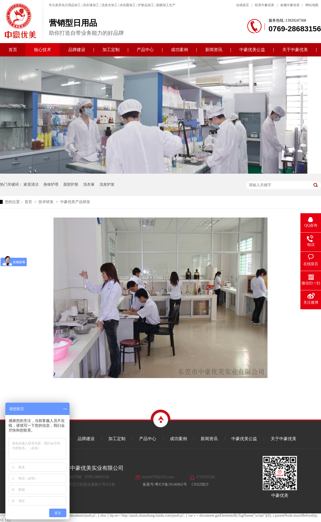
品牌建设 (76, 49)
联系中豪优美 (264, 5)
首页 (13, 49)
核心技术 (42, 49)
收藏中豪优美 (290, 5)
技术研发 (47, 202)
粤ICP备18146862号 (171, 484)
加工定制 (111, 49)
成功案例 (179, 49)
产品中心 (145, 49)
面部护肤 (70, 184)
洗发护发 (107, 184)
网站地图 (311, 5)
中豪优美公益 (252, 49)
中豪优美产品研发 (75, 202)
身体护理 (50, 184)
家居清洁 (31, 184)
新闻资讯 (213, 49)
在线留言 (242, 5)
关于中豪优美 (295, 49)
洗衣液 (88, 184)
